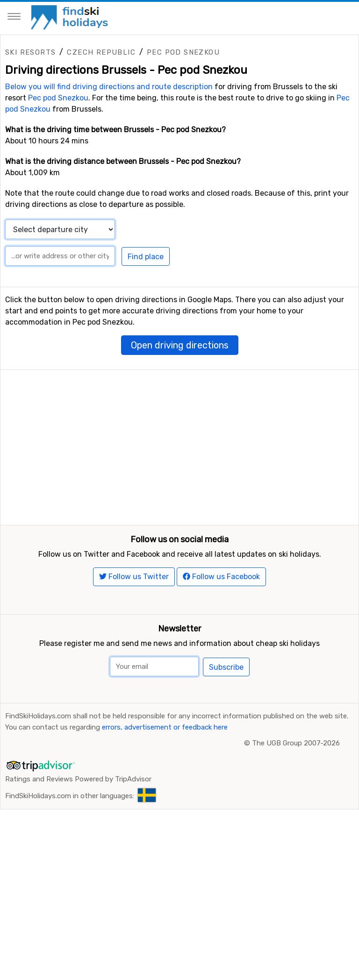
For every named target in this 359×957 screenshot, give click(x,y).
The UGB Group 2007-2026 (296, 781)
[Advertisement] (179, 435)
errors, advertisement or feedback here (165, 765)
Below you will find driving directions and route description (109, 86)
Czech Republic (101, 52)
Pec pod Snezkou (183, 52)
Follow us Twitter (134, 614)
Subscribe (226, 705)
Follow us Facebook (221, 614)
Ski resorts (30, 52)
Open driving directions (180, 345)
